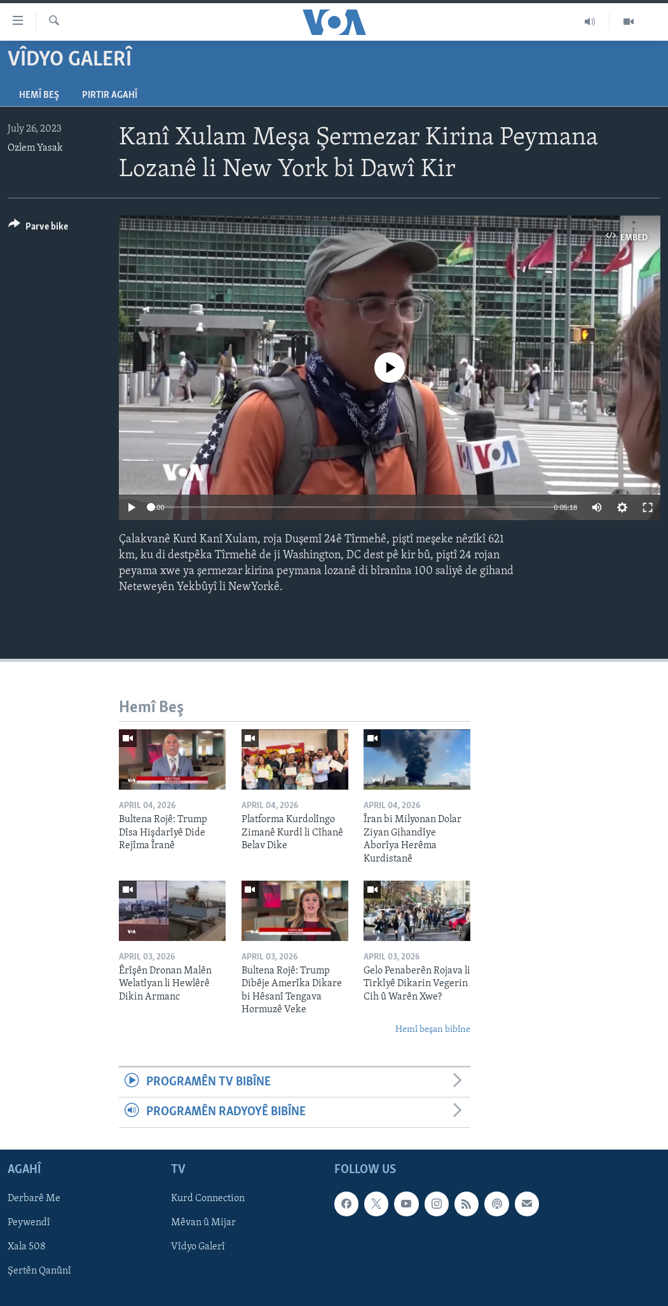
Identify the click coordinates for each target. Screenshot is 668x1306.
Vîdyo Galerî (198, 1247)
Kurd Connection (208, 1198)
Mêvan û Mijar (203, 1223)
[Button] (38, 229)
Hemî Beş (39, 95)
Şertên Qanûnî (39, 1271)
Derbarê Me (34, 1198)
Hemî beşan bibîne (432, 1029)
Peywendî (29, 1223)
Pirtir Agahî (109, 95)
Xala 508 (27, 1247)
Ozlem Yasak (35, 148)
